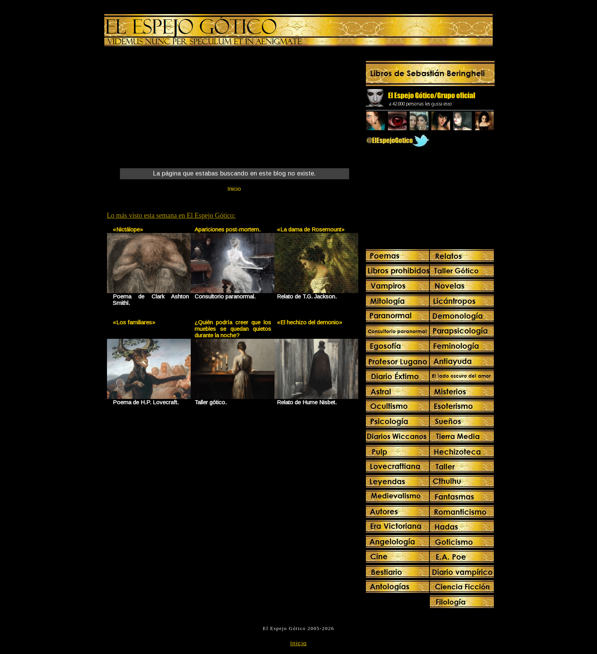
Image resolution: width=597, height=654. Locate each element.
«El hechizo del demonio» (309, 322)
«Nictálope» (128, 229)
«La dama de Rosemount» (311, 229)
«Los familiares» (134, 322)
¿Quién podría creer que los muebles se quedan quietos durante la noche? (233, 328)
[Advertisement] (170, 109)
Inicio (234, 188)
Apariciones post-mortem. (227, 229)
